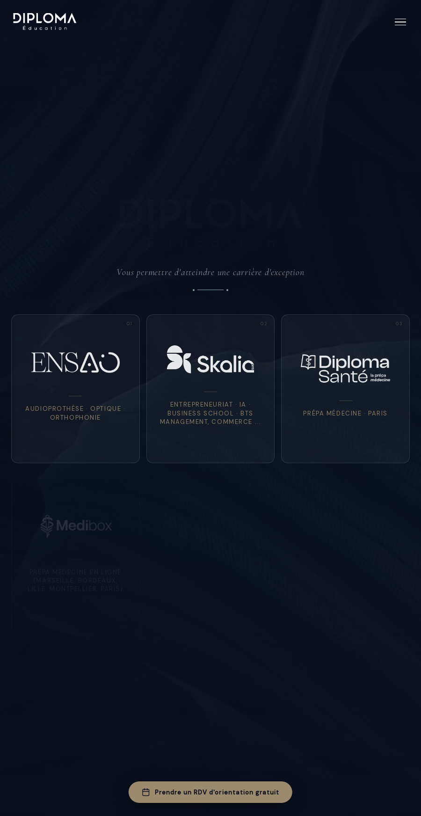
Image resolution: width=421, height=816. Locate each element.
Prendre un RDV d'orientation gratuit (210, 792)
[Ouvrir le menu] (400, 22)
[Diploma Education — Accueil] (44, 22)
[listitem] (75, 388)
